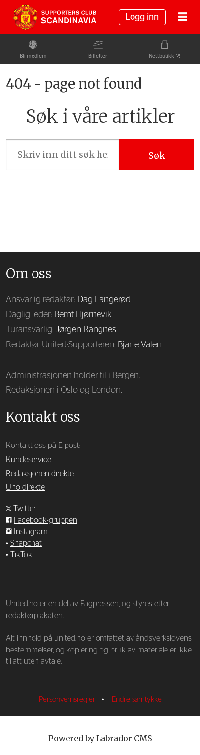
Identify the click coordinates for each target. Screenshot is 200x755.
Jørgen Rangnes (86, 329)
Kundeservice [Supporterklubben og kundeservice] (28, 460)
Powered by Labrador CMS (100, 738)
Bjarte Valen (140, 345)
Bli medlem (33, 56)
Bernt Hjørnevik (83, 314)
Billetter (97, 56)
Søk (156, 155)
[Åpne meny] (182, 17)
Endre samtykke (137, 699)
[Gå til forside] (54, 17)
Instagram (31, 532)
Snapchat (26, 543)
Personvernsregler (68, 699)
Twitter (24, 509)
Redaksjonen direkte (40, 474)
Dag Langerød (104, 299)
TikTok (21, 555)
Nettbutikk (161, 56)
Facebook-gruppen (45, 520)
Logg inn (142, 17)
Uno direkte (25, 487)
